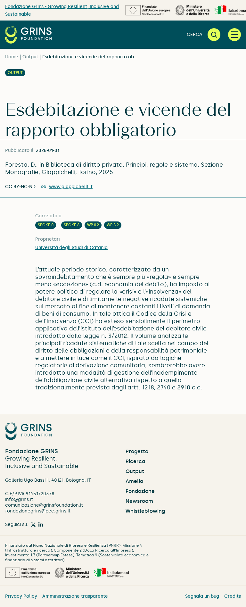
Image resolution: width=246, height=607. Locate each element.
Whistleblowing (145, 511)
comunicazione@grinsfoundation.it (44, 505)
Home (11, 57)
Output (30, 57)
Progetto (137, 451)
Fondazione (140, 491)
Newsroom (139, 501)
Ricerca (135, 461)
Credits (232, 596)
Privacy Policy (21, 596)
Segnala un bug (202, 596)
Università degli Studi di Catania (71, 247)
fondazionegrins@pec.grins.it (37, 511)
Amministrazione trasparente (75, 596)
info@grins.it (19, 499)
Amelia (134, 481)
